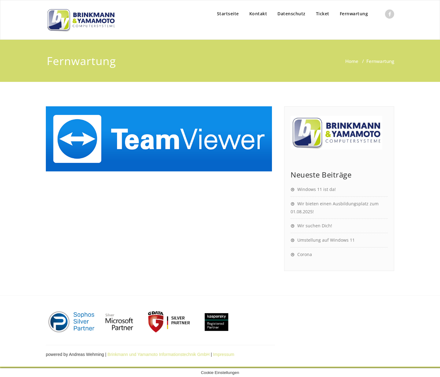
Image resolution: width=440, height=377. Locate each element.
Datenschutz (291, 13)
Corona (304, 254)
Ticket (322, 13)
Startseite (228, 13)
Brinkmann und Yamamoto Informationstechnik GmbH (159, 354)
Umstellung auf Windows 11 (326, 240)
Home (351, 61)
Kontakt (258, 13)
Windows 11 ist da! (316, 189)
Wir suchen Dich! (314, 226)
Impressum (223, 354)
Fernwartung (354, 13)
